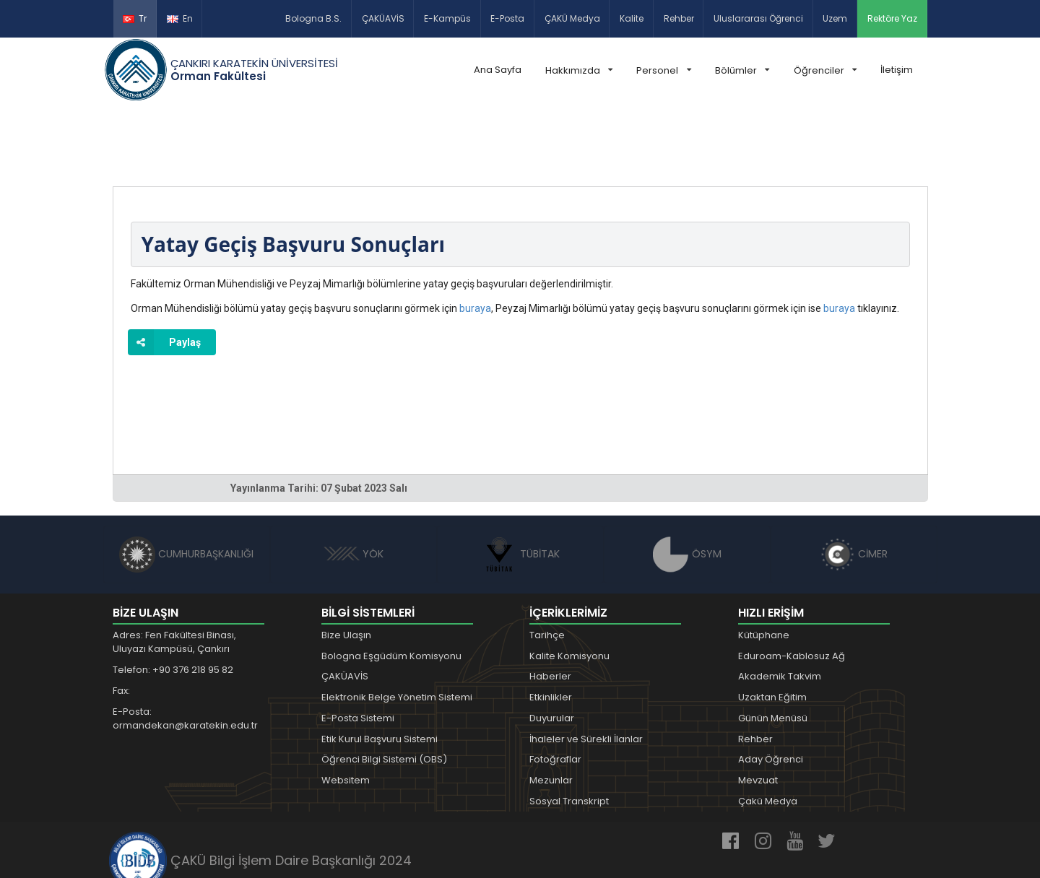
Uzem (835, 18)
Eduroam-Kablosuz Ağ (791, 589)
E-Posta (507, 18)
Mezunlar (551, 713)
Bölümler (742, 70)
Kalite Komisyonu (569, 589)
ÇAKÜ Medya (572, 18)
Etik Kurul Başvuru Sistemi (379, 672)
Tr (135, 18)
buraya (475, 241)
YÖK (354, 486)
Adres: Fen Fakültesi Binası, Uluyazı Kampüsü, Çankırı (174, 575)
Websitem (345, 713)
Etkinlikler (550, 630)
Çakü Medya (767, 734)
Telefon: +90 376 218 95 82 (173, 602)
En (180, 18)
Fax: (121, 623)
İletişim (896, 70)
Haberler (550, 609)
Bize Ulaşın (346, 568)
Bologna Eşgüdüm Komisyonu (391, 589)
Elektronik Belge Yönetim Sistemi (396, 630)
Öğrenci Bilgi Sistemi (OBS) (384, 693)
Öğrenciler (825, 70)
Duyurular (551, 651)
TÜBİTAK (520, 486)
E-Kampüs (447, 18)
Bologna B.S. (313, 18)
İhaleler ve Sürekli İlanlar (586, 672)
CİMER (854, 486)
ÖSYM (687, 486)
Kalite (632, 18)
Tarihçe (547, 568)
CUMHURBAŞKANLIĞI (186, 486)
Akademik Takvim (779, 609)
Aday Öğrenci (770, 693)
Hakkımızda (578, 70)
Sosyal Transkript (569, 734)
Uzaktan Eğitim (772, 630)
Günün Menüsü (772, 651)
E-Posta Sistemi (357, 651)
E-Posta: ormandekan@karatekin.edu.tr (185, 652)
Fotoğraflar (555, 693)
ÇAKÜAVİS (383, 18)
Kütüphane (763, 568)
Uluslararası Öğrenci (758, 18)
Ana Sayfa (497, 70)
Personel (663, 70)
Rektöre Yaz (892, 18)
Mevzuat (758, 713)
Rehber (679, 18)
